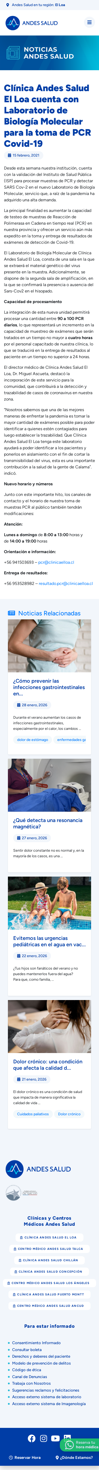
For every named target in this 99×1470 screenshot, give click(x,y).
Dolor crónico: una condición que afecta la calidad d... (47, 1064)
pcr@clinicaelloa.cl (56, 562)
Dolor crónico (69, 1114)
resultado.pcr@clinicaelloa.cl (66, 583)
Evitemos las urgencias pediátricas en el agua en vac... (49, 941)
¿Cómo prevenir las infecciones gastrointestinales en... (49, 687)
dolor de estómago (32, 740)
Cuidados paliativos (33, 1114)
